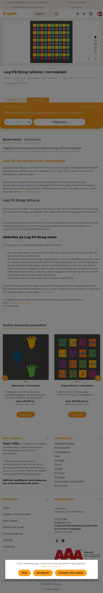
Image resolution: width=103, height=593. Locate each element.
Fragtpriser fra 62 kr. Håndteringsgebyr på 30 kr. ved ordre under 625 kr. (44, 112)
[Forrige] (89, 59)
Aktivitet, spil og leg (13, 527)
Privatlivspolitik (62, 447)
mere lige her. (47, 292)
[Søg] (56, 14)
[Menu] (77, 14)
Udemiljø (7, 540)
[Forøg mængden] (29, 122)
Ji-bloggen (60, 477)
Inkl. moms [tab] (38, 100)
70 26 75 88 (60, 519)
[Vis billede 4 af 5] (95, 48)
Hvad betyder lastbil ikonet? (69, 481)
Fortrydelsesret (62, 452)
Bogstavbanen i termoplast (77, 385)
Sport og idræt (10, 520)
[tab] (12, 139)
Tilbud (6, 507)
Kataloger (59, 460)
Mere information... (51, 566)
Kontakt (58, 468)
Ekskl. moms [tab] (15, 100)
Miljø (56, 456)
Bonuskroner (61, 485)
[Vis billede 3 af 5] (95, 44)
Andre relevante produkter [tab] (25, 325)
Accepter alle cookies (71, 572)
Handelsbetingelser (64, 443)
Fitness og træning (13, 533)
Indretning (8, 546)
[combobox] (42, 14)
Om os (57, 464)
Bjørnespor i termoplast (26, 385)
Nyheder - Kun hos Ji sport (17, 514)
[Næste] (96, 59)
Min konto (59, 473)
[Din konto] (84, 14)
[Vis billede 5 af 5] (95, 51)
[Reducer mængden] (7, 122)
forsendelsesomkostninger (43, 580)
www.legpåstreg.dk (31, 191)
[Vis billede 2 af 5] (95, 41)
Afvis (24, 572)
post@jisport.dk (62, 522)
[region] (51, 42)
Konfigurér (43, 572)
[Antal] (18, 122)
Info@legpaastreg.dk (20, 302)
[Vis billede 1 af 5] (95, 37)
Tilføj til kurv (54, 122)
